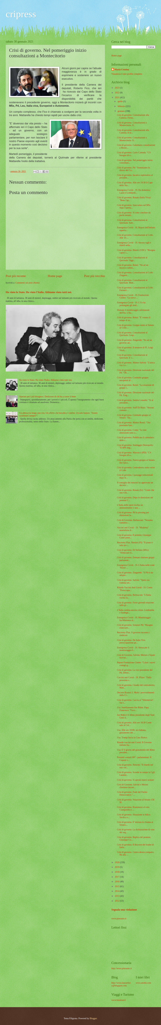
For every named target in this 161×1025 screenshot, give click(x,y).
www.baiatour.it (118, 1000)
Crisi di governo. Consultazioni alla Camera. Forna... (133, 116)
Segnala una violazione (124, 909)
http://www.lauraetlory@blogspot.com (121, 984)
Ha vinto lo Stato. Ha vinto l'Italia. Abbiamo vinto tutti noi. (39, 292)
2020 (117, 862)
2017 (117, 877)
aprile (120, 101)
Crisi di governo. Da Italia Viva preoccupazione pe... (131, 641)
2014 (117, 891)
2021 (117, 97)
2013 (117, 896)
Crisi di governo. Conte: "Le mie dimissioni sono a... (131, 431)
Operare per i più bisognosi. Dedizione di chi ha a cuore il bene (47, 396)
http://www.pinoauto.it (121, 968)
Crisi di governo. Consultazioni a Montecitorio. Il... (132, 124)
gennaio (121, 111)
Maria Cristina (122, 69)
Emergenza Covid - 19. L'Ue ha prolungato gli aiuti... (131, 304)
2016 (117, 881)
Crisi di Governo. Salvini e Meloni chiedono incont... (132, 786)
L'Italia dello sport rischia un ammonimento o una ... (130, 506)
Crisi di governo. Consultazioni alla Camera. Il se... (133, 131)
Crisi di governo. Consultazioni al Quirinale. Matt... (132, 281)
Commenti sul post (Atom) (27, 283)
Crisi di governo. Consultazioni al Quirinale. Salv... (132, 221)
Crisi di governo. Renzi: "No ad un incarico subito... (132, 266)
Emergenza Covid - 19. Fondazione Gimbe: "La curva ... (133, 296)
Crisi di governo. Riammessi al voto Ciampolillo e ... (133, 808)
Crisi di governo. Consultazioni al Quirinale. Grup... (132, 334)
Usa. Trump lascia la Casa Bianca (132, 737)
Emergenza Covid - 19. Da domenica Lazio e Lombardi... (133, 191)
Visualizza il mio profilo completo (126, 74)
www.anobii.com (143, 983)
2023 (117, 88)
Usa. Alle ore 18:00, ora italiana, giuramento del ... (131, 731)
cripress (21, 14)
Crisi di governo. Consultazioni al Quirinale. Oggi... (132, 259)
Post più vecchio (94, 276)
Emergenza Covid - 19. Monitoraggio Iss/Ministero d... (134, 619)
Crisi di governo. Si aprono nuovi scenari (135, 780)
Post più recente (16, 276)
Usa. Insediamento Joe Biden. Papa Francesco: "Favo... (133, 708)
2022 (117, 92)
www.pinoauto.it (118, 918)
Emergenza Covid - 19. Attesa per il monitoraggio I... (133, 649)
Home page (55, 276)
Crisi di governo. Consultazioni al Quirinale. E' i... (132, 356)
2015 (117, 886)
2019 (117, 867)
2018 (117, 872)
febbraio (122, 106)
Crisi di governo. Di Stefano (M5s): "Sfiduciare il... (133, 551)
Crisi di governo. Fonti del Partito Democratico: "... (132, 793)
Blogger (93, 1018)
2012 (117, 901)
